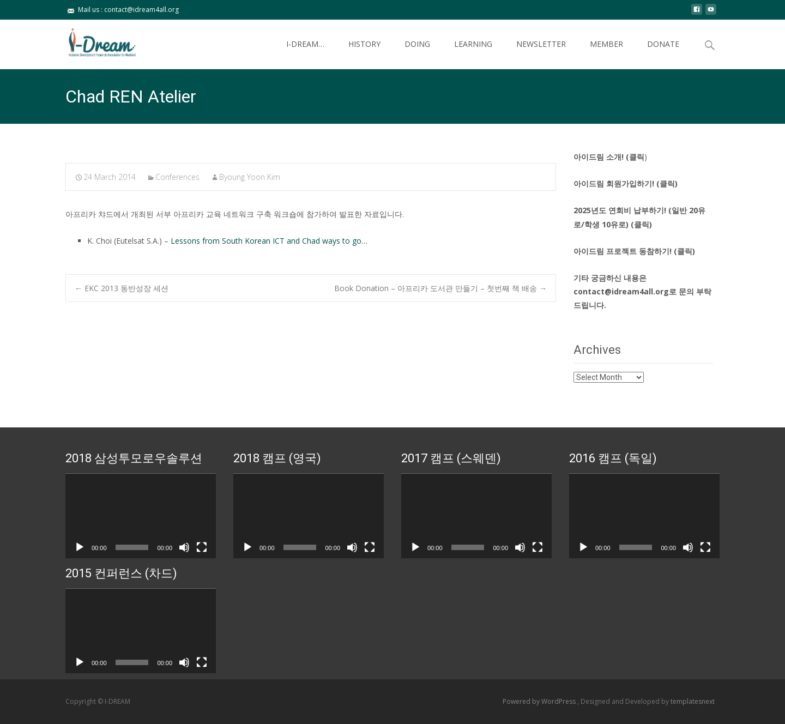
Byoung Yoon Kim (249, 177)
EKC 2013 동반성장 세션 (121, 288)
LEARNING (473, 54)
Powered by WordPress (540, 701)
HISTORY (364, 54)
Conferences (177, 177)
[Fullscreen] (201, 547)
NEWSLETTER (541, 54)
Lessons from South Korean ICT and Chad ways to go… (269, 241)
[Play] (79, 547)
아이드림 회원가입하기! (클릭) (625, 183)
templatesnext (693, 701)
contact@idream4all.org (621, 291)
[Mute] (184, 547)
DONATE (663, 54)
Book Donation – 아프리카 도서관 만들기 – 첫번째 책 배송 (440, 288)
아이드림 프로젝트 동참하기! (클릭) (634, 251)
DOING (417, 54)
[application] (140, 516)
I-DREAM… (305, 54)
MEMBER (606, 54)
